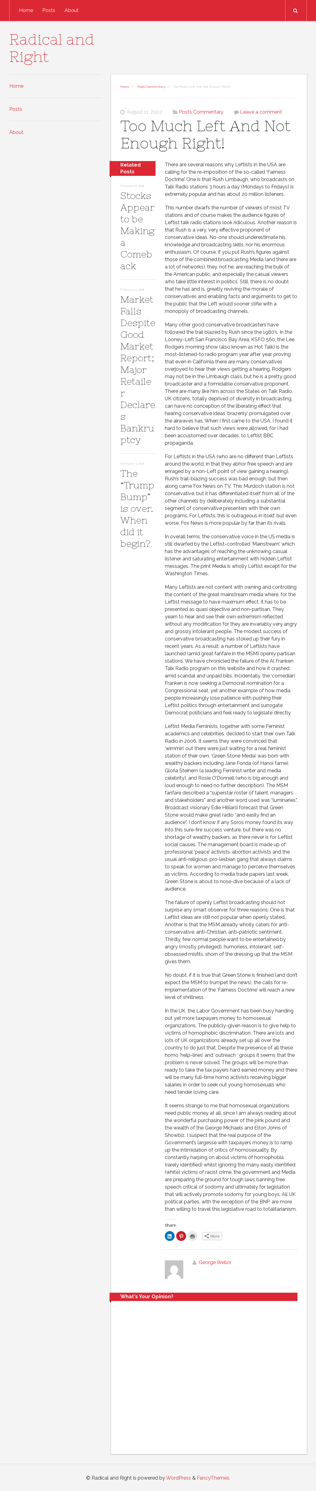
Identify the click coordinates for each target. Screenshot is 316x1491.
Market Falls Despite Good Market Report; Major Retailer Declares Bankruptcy (137, 369)
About (71, 10)
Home (26, 10)
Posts (48, 10)
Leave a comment (261, 112)
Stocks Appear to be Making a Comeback (137, 230)
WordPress (178, 1478)
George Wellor (215, 1262)
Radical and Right (51, 48)
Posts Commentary (151, 86)
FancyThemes (213, 1478)
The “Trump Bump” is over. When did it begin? (137, 508)
